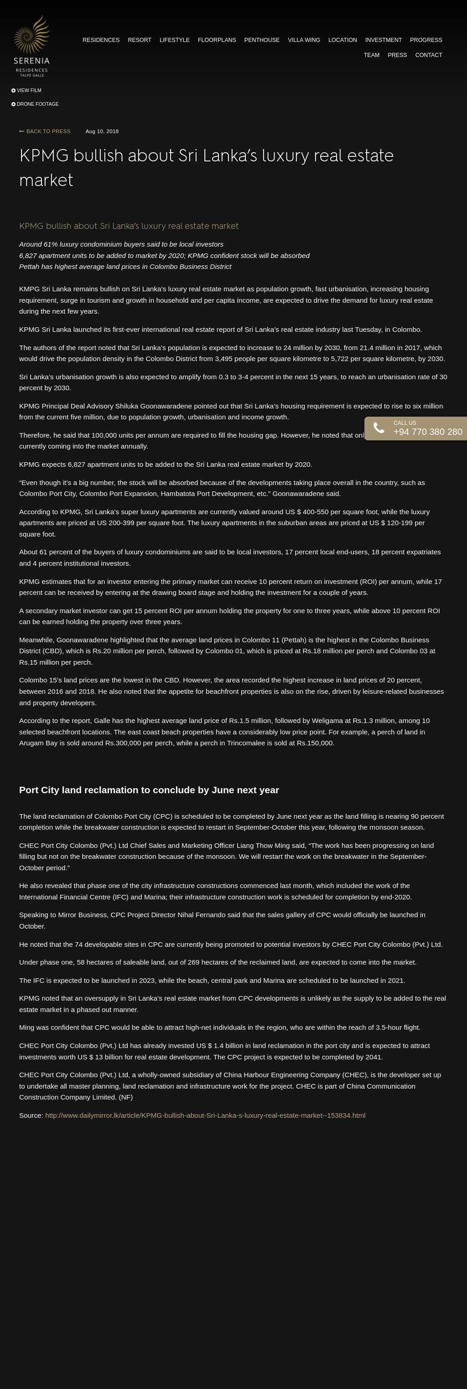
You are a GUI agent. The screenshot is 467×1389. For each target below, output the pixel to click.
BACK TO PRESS (45, 131)
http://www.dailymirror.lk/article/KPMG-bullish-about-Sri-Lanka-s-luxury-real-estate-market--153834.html (205, 1115)
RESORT (139, 40)
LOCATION (342, 40)
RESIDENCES (101, 40)
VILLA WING (304, 40)
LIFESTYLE (175, 40)
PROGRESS (426, 40)
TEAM (372, 55)
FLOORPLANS (217, 40)
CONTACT (428, 55)
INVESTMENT (383, 40)
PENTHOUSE (262, 40)
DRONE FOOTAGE (35, 104)
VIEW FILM (26, 90)
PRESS (397, 55)
